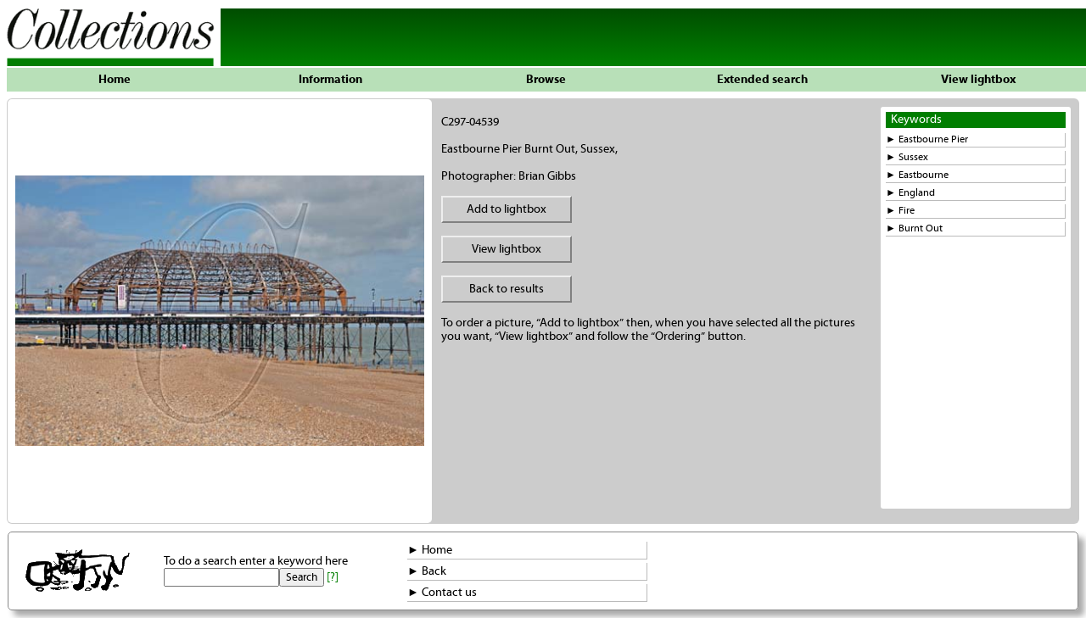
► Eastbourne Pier (927, 139)
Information (330, 79)
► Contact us (442, 592)
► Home (429, 550)
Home (114, 79)
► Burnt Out (914, 228)
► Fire (900, 210)
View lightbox (978, 79)
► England (910, 192)
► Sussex (907, 157)
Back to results (506, 289)
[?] (333, 577)
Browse (546, 79)
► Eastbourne (917, 175)
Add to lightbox (506, 209)
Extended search (762, 79)
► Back (426, 571)
